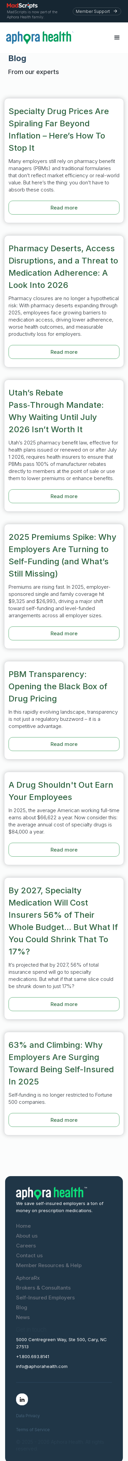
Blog (21, 1307)
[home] (56, 38)
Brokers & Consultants (43, 1287)
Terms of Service (33, 1429)
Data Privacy (28, 1415)
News (23, 1317)
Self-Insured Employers (45, 1297)
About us (27, 1235)
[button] (117, 38)
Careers (26, 1245)
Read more (64, 207)
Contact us (29, 1255)
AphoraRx (28, 1278)
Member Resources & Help (49, 1265)
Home (23, 1226)
